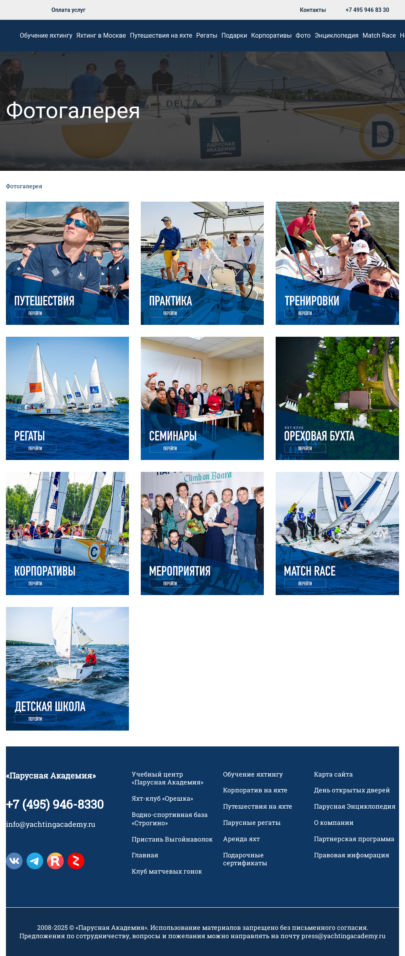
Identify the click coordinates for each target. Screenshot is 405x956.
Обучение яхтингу (46, 35)
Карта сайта (333, 774)
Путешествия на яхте (161, 35)
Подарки (234, 35)
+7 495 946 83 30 (367, 10)
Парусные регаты (252, 822)
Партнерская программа (354, 839)
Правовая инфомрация (351, 855)
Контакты (313, 10)
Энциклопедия (336, 35)
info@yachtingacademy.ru (50, 824)
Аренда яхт (241, 839)
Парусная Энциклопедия (355, 807)
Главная (145, 855)
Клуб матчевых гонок (167, 872)
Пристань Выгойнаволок (172, 839)
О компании (334, 822)
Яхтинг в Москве (101, 35)
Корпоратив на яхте (255, 790)
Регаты (207, 35)
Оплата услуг (68, 10)
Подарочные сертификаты (245, 859)
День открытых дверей (352, 790)
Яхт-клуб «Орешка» (162, 799)
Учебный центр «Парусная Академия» (167, 778)
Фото (303, 35)
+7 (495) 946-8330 (55, 804)
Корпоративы (271, 35)
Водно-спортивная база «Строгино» (170, 819)
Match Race (379, 35)
